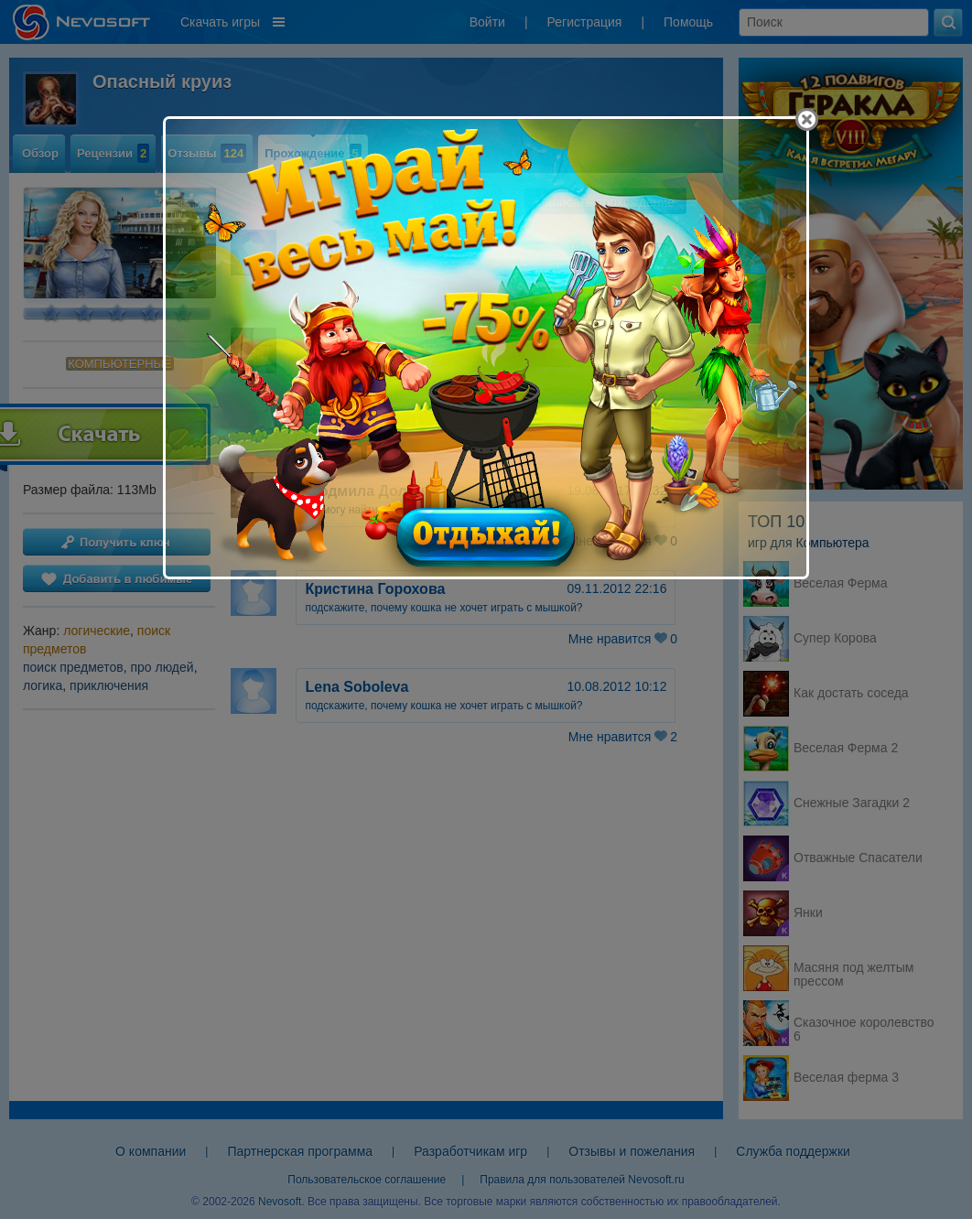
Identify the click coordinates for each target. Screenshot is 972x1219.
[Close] (806, 119)
